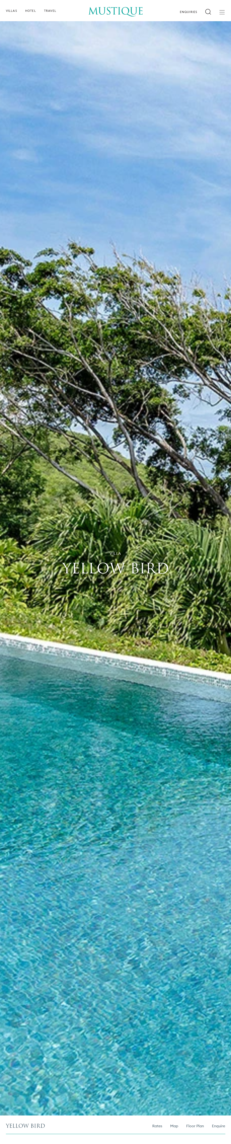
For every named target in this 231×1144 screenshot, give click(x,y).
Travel (50, 10)
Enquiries (189, 12)
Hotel (30, 10)
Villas (11, 10)
